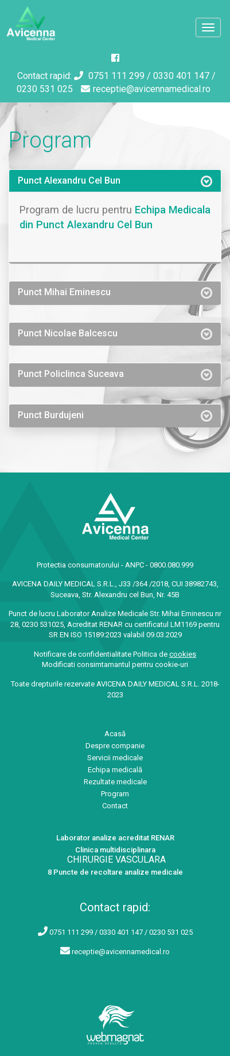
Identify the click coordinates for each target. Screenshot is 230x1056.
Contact (115, 805)
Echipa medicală (115, 769)
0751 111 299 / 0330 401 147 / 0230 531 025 (121, 932)
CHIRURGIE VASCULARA (116, 859)
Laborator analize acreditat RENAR (115, 837)
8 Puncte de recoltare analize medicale (115, 872)
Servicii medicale (115, 757)
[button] (115, 181)
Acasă (115, 733)
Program (115, 793)
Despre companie (115, 745)
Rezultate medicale (115, 781)
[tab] (115, 181)
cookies (182, 654)
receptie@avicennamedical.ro (145, 89)
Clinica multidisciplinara (115, 849)
